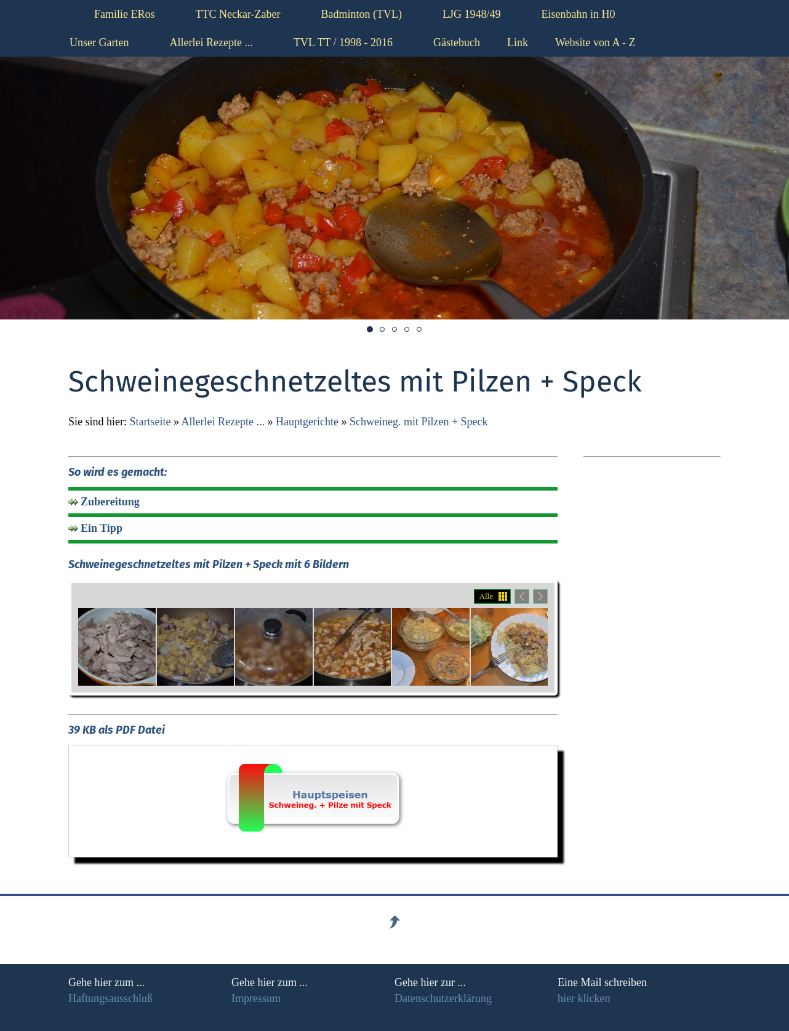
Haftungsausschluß (110, 998)
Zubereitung (110, 501)
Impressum (256, 998)
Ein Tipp (101, 528)
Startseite (150, 421)
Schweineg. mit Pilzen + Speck (419, 421)
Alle (486, 596)
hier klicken (584, 998)
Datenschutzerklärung (443, 998)
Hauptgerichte (307, 421)
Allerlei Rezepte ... (223, 421)
